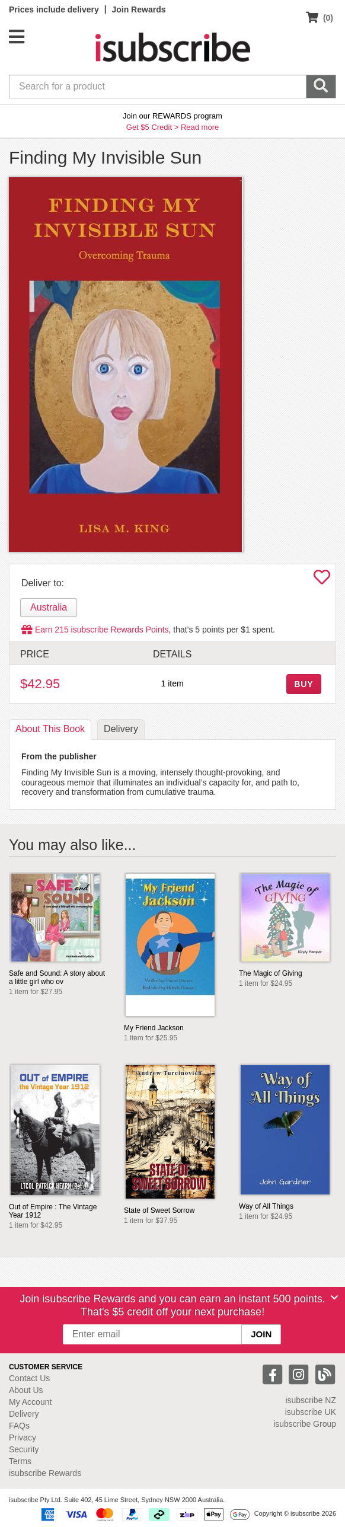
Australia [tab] (48, 607)
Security (24, 1449)
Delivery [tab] (121, 729)
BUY (303, 684)
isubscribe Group (304, 1424)
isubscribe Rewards (45, 1473)
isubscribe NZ (310, 1400)
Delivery (24, 1414)
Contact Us (29, 1378)
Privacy (22, 1437)
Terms (20, 1461)
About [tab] (50, 729)
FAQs (19, 1425)
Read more (200, 127)
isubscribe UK (310, 1412)
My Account (30, 1402)
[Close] (334, 1297)
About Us (26, 1390)
